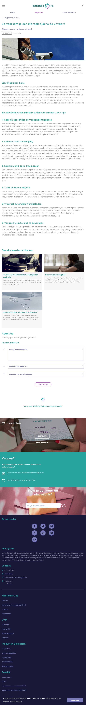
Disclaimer (6, 614)
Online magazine (9, 653)
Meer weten (42, 443)
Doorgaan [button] (75, 700)
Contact (5, 601)
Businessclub (7, 662)
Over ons (5, 625)
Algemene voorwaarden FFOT (14, 690)
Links (4, 681)
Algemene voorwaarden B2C (14, 605)
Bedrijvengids (7, 666)
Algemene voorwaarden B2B (14, 686)
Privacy (5, 609)
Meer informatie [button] (16, 701)
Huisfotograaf (8, 633)
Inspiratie (39, 12)
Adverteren (6, 677)
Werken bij (6, 629)
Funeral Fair (7, 657)
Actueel (28, 29)
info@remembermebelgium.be (16, 577)
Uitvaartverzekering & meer (13, 29)
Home (12, 12)
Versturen (43, 384)
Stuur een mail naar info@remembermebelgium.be (25, 474)
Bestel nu (42, 436)
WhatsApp (8, 574)
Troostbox (6, 649)
